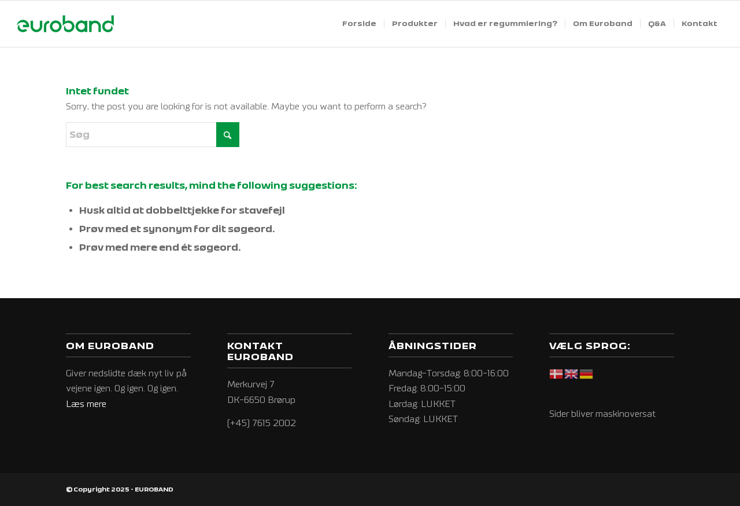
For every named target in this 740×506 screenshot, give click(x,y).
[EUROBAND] (65, 24)
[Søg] (152, 134)
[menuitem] (359, 24)
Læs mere (86, 404)
